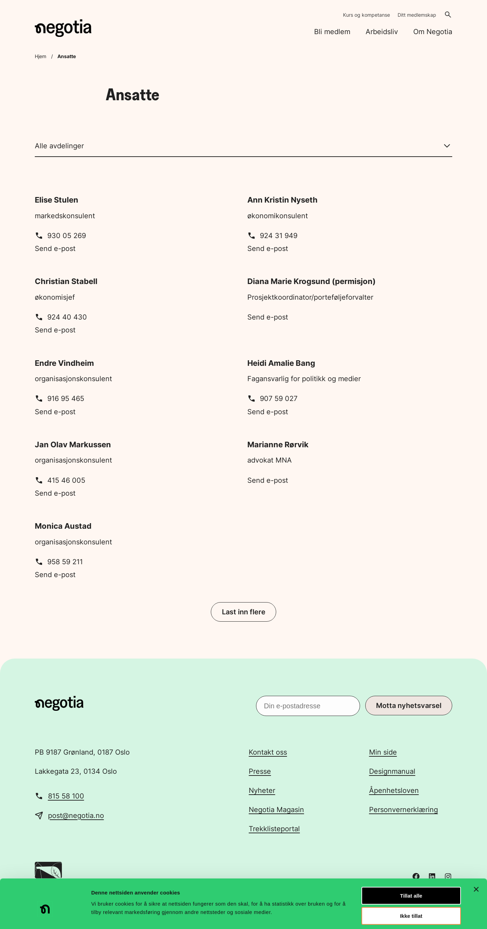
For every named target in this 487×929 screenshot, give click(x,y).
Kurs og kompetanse (366, 15)
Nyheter (262, 790)
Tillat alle (411, 864)
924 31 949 (272, 235)
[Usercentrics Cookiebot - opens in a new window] (45, 915)
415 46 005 (60, 480)
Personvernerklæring (403, 809)
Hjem (40, 56)
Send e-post (55, 248)
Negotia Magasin (276, 809)
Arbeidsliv (382, 31)
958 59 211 (59, 562)
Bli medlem (332, 31)
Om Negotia (432, 31)
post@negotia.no (76, 815)
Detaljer (370, 915)
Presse (260, 771)
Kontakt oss (268, 752)
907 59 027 (272, 398)
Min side (383, 752)
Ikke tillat (411, 885)
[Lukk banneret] (476, 857)
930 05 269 (60, 235)
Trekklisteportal (274, 829)
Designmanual (392, 771)
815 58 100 (66, 796)
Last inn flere (243, 612)
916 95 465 (59, 398)
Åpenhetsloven (394, 790)
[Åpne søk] (448, 14)
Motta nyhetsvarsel (408, 705)
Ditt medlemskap (417, 15)
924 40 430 (61, 317)
